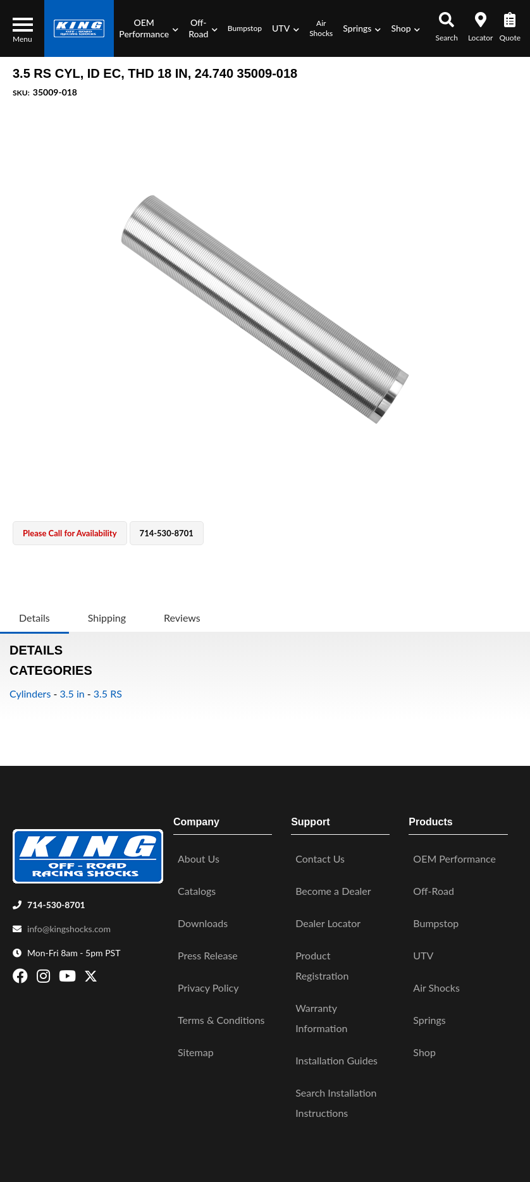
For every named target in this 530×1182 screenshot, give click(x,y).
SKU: (21, 92)
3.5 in (71, 693)
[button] (148, 28)
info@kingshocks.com (69, 921)
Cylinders (30, 693)
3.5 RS (108, 693)
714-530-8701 (56, 897)
